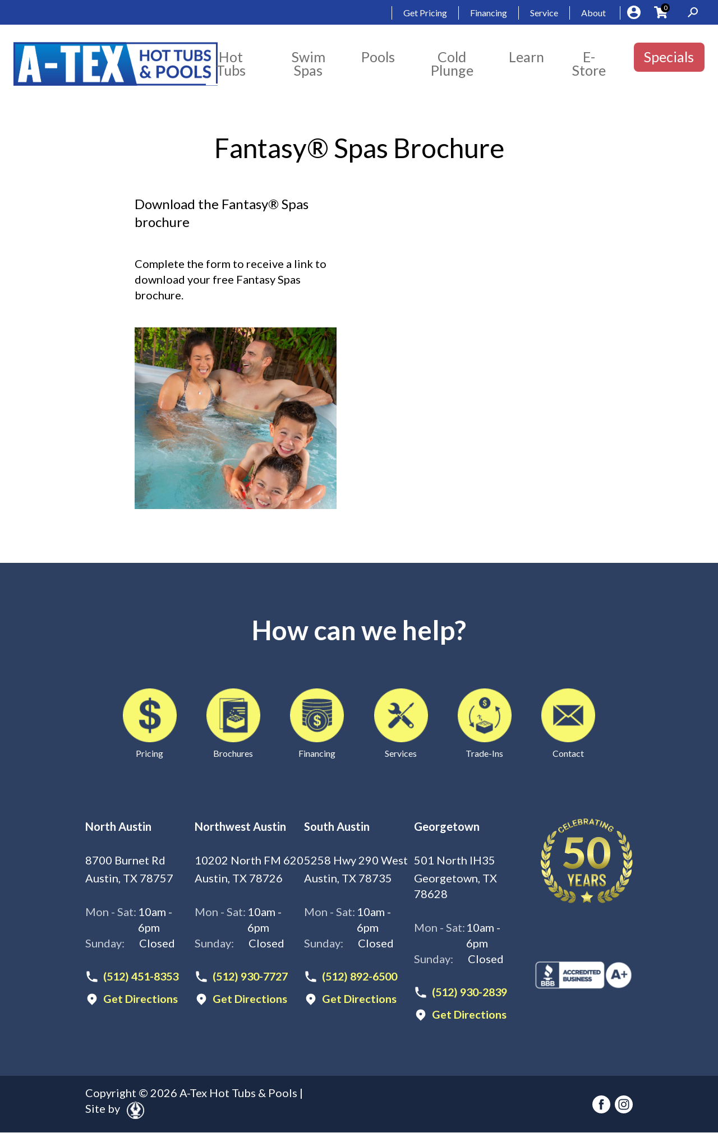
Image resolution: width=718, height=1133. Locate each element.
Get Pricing (425, 12)
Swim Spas (308, 63)
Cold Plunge (452, 63)
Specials (669, 56)
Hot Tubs (231, 63)
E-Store (589, 63)
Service (544, 12)
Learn (526, 56)
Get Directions (140, 999)
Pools (378, 56)
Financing (488, 12)
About (593, 12)
